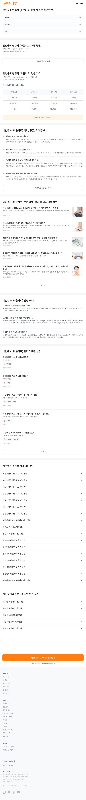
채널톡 (12, 747)
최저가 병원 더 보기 (43, 61)
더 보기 (43, 286)
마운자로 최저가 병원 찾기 (43, 117)
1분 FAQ (5, 726)
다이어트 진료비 (8, 713)
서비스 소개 (6, 683)
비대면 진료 (6, 703)
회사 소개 (6, 677)
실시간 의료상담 (8, 730)
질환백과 (5, 736)
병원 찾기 (6, 707)
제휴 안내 (6, 687)
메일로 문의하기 (8, 750)
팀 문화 (5, 680)
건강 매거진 (6, 723)
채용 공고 (6, 693)
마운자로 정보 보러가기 (43, 188)
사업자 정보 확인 (7, 781)
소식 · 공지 (6, 690)
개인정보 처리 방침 (9, 761)
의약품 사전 (6, 733)
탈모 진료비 (6, 710)
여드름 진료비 (7, 717)
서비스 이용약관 (8, 765)
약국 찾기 (6, 720)
